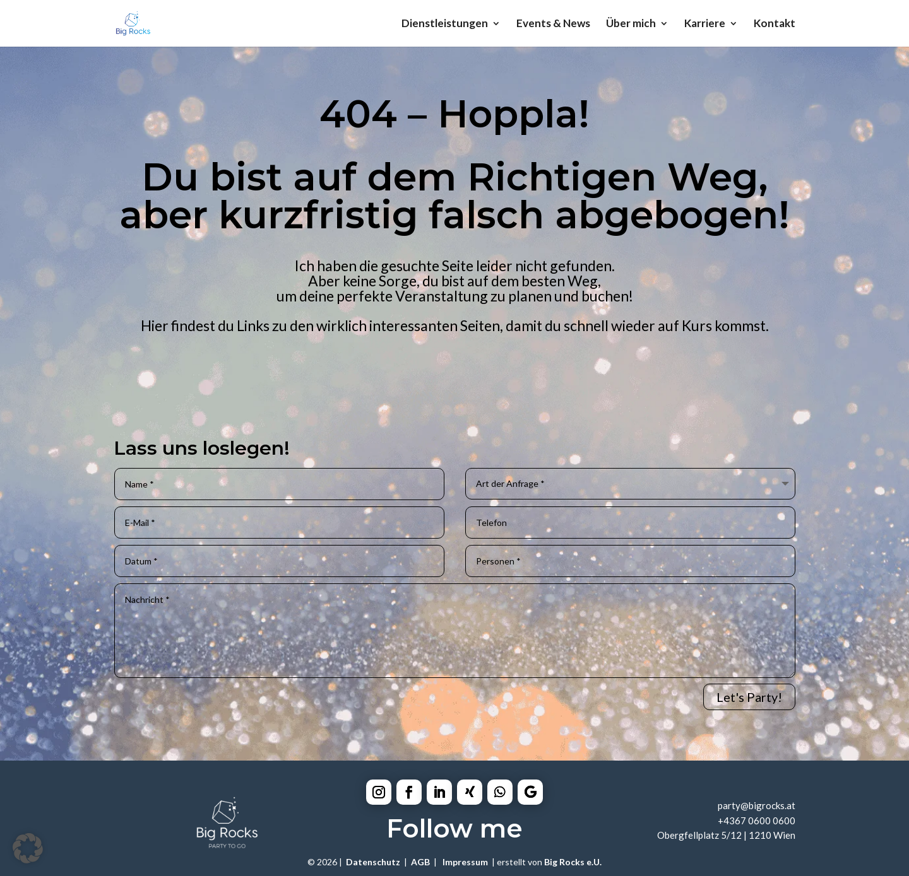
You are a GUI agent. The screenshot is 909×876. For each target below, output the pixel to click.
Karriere (704, 24)
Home (45, 386)
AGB (420, 861)
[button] (28, 848)
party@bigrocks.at (756, 805)
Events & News (553, 24)
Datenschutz (373, 861)
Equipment (407, 386)
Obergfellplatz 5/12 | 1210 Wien (726, 835)
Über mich (631, 24)
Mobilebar (584, 386)
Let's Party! (749, 696)
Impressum (465, 861)
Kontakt (774, 24)
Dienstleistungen (444, 24)
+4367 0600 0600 (756, 820)
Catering (225, 386)
